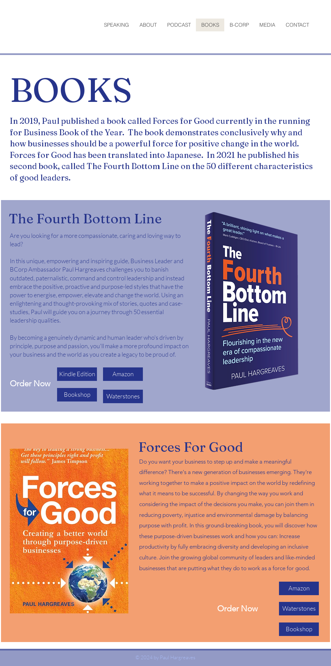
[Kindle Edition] (77, 374)
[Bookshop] (77, 394)
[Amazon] (123, 374)
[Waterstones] (123, 396)
